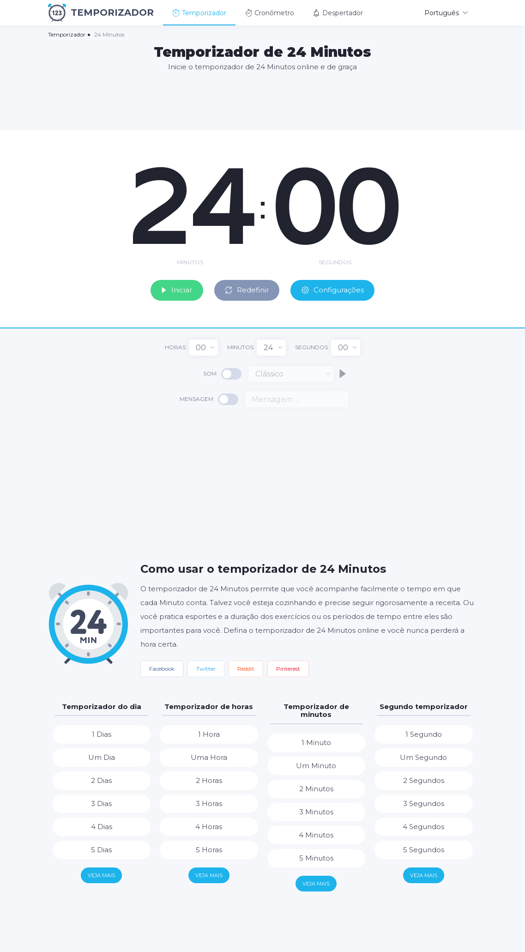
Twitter (206, 667)
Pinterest (288, 667)
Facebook (162, 667)
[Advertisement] (263, 100)
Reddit (245, 667)
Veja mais (101, 874)
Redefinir (246, 288)
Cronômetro (269, 13)
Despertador (338, 13)
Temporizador (199, 13)
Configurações (339, 288)
